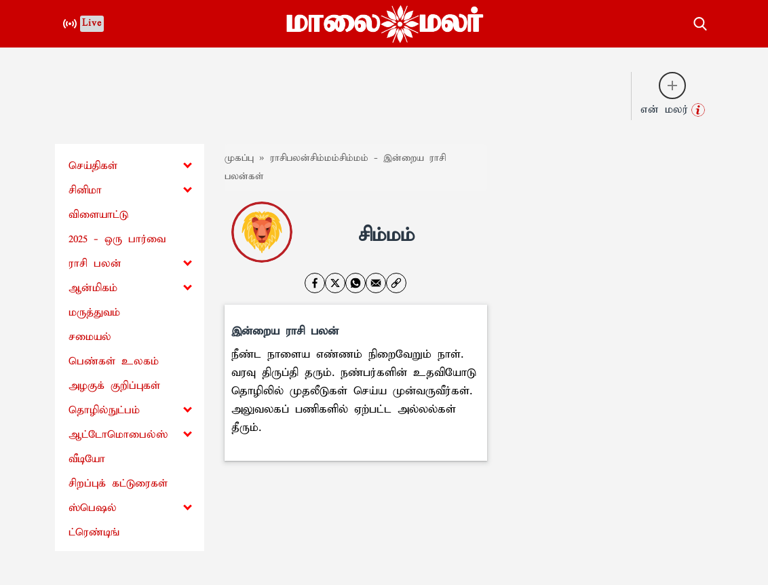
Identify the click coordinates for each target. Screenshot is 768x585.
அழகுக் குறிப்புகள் (114, 385)
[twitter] (335, 283)
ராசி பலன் (95, 263)
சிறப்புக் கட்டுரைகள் (118, 483)
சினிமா (85, 190)
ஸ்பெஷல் (93, 508)
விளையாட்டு (98, 214)
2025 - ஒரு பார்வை (117, 239)
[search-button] (700, 22)
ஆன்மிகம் (93, 288)
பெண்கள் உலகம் (114, 361)
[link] (396, 283)
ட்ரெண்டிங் (94, 532)
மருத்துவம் (94, 312)
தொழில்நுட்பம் (104, 410)
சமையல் (90, 337)
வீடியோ (87, 459)
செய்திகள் (93, 165)
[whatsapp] (355, 283)
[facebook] (315, 283)
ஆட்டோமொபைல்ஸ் (118, 434)
